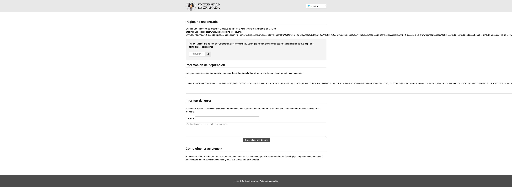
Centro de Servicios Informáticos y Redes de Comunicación (256, 181)
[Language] (316, 6)
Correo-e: (190, 118)
